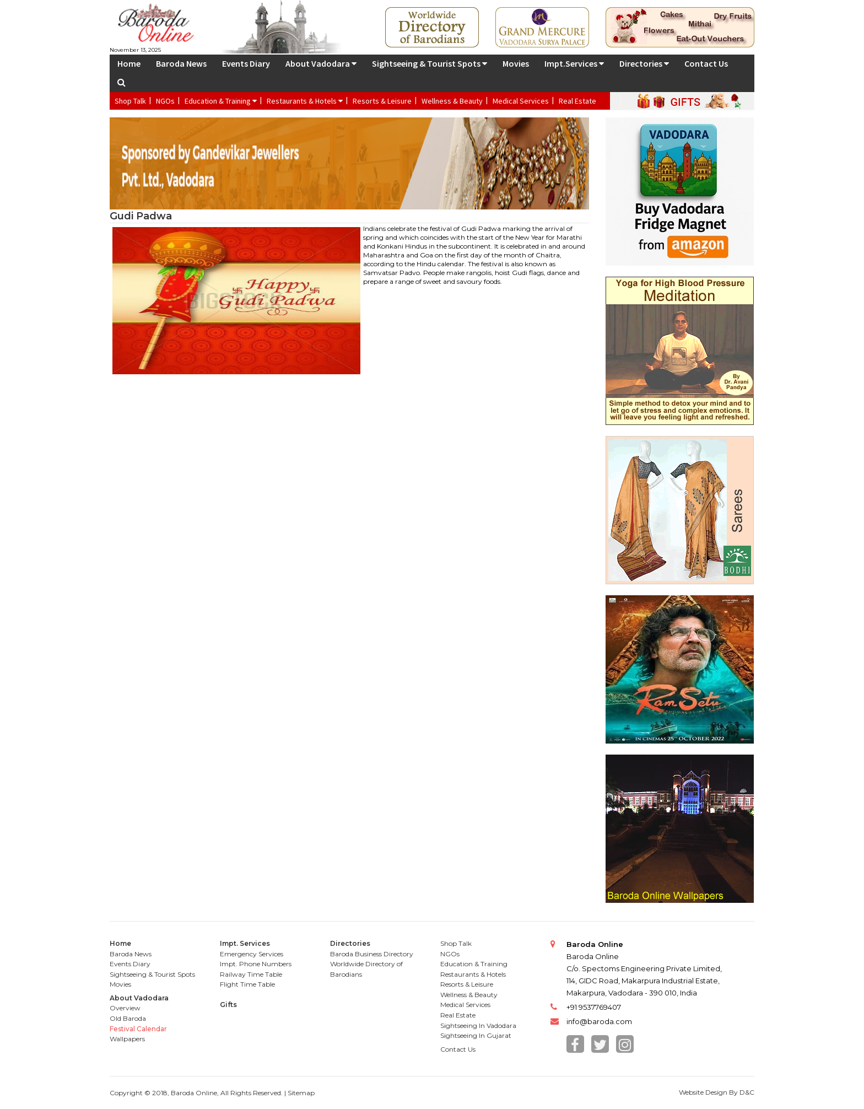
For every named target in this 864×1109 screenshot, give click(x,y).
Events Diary (246, 63)
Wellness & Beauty (452, 101)
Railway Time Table (251, 974)
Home (129, 63)
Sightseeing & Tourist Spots (429, 63)
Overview (125, 1008)
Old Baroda (128, 1018)
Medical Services (521, 101)
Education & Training (221, 101)
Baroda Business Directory (371, 954)
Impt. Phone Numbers (255, 964)
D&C (746, 1092)
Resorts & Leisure (382, 101)
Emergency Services (251, 954)
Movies (516, 63)
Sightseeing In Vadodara (478, 1025)
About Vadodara (321, 63)
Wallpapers (127, 1039)
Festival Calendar (138, 1029)
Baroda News (181, 63)
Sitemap (301, 1093)
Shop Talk (130, 101)
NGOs (165, 101)
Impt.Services (574, 63)
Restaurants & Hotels (305, 101)
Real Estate (577, 101)
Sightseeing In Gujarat (475, 1035)
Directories (644, 63)
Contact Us (706, 63)
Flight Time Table (247, 984)
